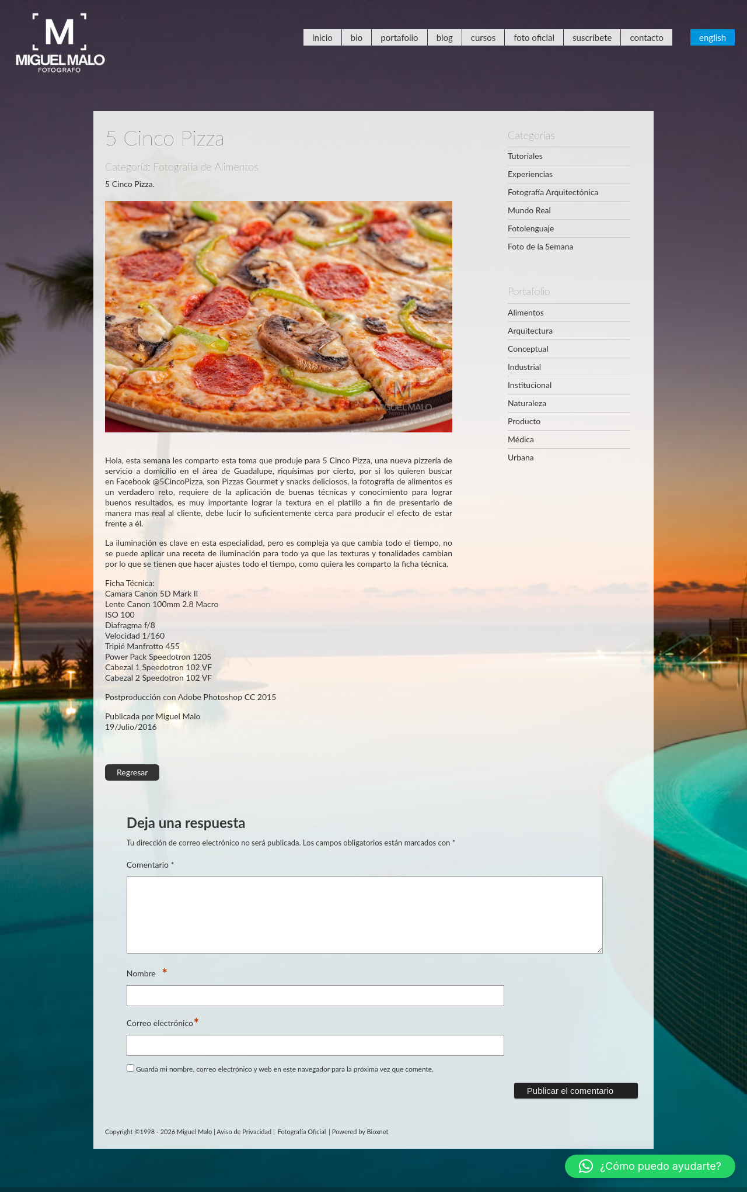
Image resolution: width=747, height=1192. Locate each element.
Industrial (524, 367)
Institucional (529, 385)
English (712, 37)
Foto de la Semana (540, 246)
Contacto (647, 37)
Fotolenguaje (531, 228)
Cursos (483, 37)
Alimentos (526, 312)
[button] (650, 1166)
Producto (524, 421)
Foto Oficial (534, 37)
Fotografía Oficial (302, 1145)
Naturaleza (527, 403)
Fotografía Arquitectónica (553, 192)
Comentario (150, 864)
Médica (521, 439)
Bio (357, 37)
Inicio (322, 37)
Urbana (521, 457)
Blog (445, 37)
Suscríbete (592, 37)
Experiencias (530, 174)
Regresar (132, 772)
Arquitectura (530, 330)
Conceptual (528, 349)
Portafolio (399, 37)
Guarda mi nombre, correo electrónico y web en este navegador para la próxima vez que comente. (285, 1083)
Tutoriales (525, 156)
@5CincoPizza (178, 481)
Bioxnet (378, 1145)
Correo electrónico (160, 1037)
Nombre (144, 988)
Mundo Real (529, 210)
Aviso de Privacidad (244, 1145)
